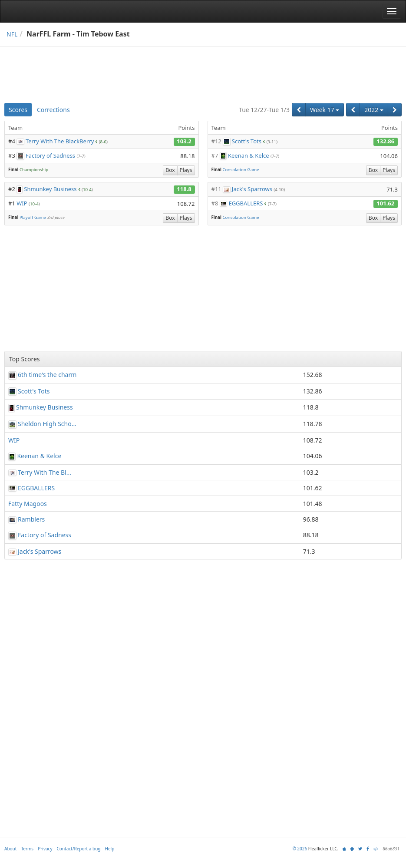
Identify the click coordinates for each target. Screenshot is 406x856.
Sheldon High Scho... (47, 424)
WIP (22, 203)
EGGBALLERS (245, 203)
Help (110, 849)
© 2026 (299, 849)
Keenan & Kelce (248, 155)
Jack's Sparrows (252, 189)
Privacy (45, 849)
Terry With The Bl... (44, 472)
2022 (373, 110)
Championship (34, 169)
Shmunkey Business (50, 189)
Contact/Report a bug (79, 849)
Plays (186, 170)
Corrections (53, 110)
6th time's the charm (47, 374)
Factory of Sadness (50, 155)
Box (170, 170)
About (10, 849)
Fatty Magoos (27, 503)
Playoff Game (33, 217)
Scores (18, 110)
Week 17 (324, 110)
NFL (12, 34)
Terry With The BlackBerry (60, 141)
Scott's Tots (246, 141)
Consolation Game (240, 169)
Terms (27, 849)
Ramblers (31, 519)
